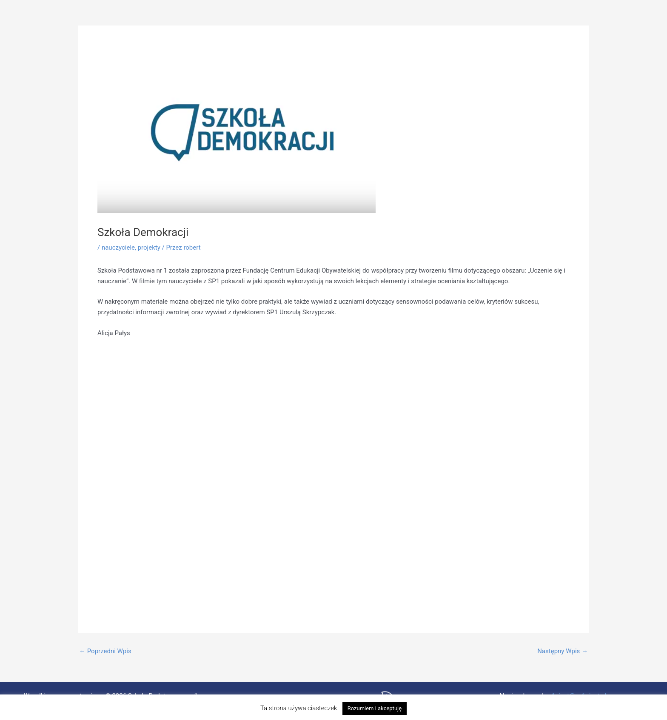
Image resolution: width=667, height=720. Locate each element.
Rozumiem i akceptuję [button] (375, 708)
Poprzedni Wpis (105, 651)
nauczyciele (118, 247)
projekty (149, 247)
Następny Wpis (562, 651)
